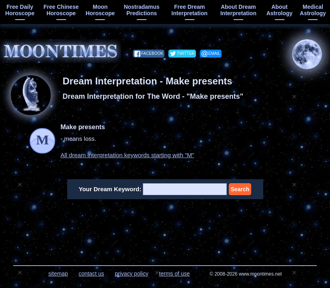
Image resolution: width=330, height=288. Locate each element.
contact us (91, 273)
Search (240, 189)
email (214, 53)
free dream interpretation (190, 10)
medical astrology (313, 10)
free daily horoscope (19, 10)
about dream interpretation (238, 10)
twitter (185, 53)
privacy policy (131, 273)
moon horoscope (100, 10)
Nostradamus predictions (141, 10)
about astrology (279, 10)
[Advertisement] (165, 227)
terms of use (174, 273)
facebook (152, 53)
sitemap (58, 273)
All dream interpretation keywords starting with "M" (127, 155)
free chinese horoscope (61, 10)
